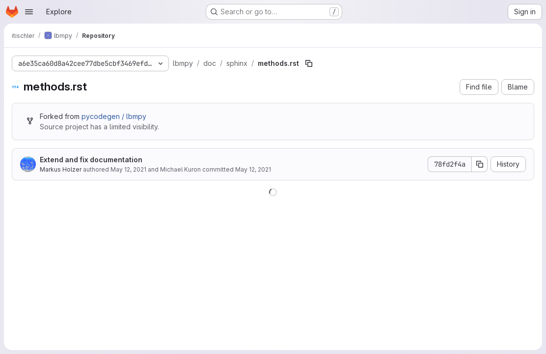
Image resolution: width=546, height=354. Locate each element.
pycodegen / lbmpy (114, 116)
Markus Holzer (61, 169)
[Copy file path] (309, 63)
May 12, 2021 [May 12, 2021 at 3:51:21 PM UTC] (128, 169)
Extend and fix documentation (91, 159)
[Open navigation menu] (29, 12)
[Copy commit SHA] (480, 164)
